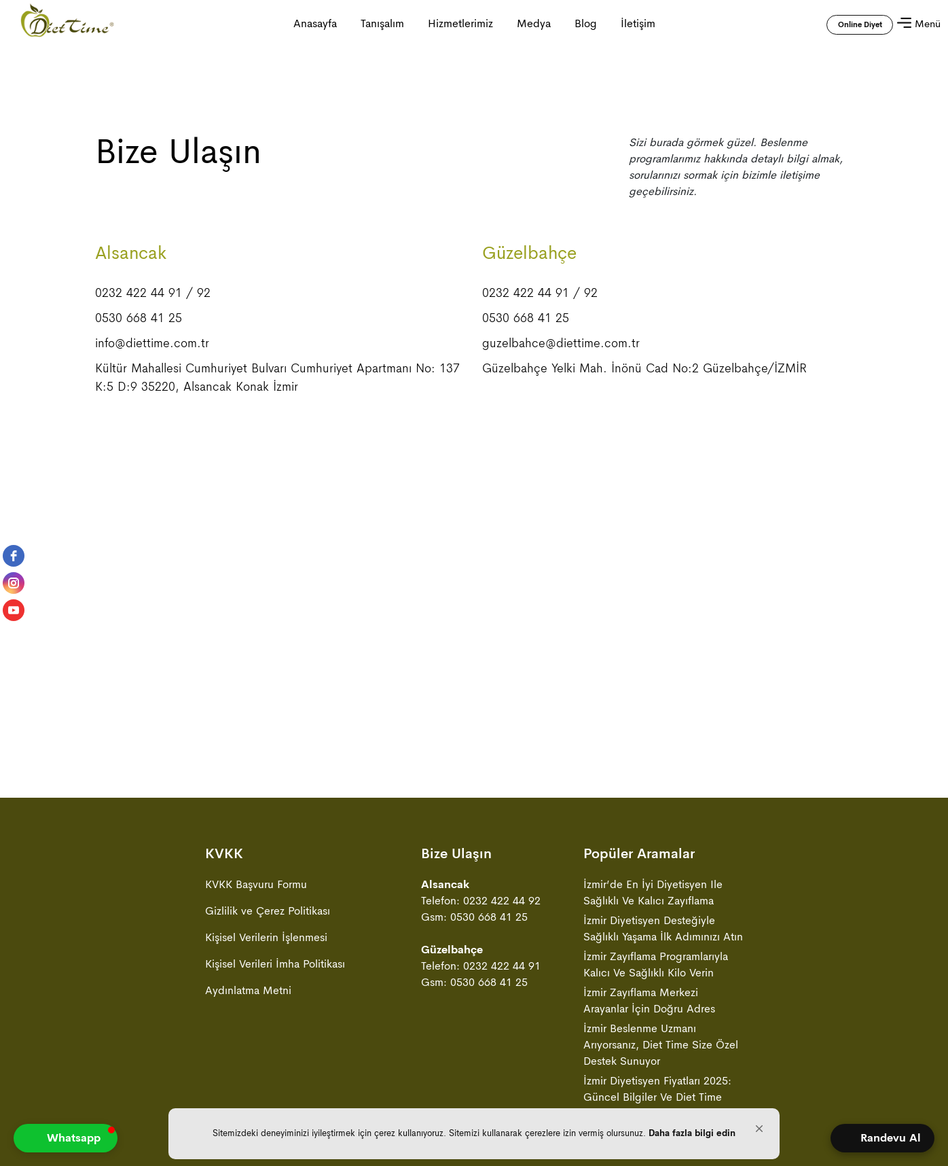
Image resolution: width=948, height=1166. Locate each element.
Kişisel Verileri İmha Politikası (275, 964)
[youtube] (13, 610)
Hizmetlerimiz (460, 23)
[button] (759, 1128)
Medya (534, 23)
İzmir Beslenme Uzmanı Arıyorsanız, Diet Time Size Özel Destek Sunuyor (660, 1044)
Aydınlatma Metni (248, 990)
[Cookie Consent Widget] (474, 1133)
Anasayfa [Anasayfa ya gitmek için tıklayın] (315, 23)
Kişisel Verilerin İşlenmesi (266, 937)
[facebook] (13, 556)
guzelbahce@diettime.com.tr (561, 343)
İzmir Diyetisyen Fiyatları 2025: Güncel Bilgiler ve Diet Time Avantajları (657, 1097)
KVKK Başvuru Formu (256, 884)
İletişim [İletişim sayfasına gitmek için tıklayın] (638, 23)
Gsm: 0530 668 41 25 (474, 917)
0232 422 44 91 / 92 (153, 292)
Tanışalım (382, 23)
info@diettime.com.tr (152, 343)
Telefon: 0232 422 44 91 (481, 966)
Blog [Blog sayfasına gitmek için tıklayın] (586, 23)
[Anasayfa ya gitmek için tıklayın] (67, 23)
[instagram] (13, 583)
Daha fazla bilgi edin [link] (692, 1133)
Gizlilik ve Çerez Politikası (267, 911)
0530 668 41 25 (138, 318)
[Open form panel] (882, 1138)
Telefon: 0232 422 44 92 (481, 901)
